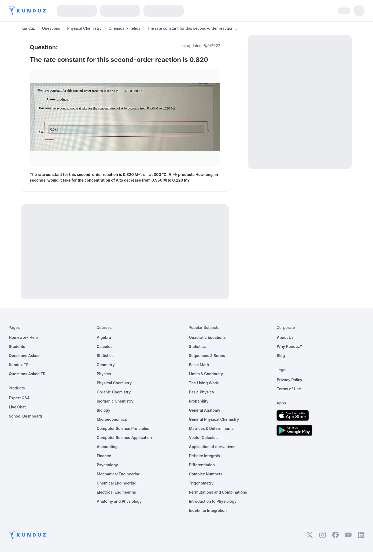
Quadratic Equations (207, 337)
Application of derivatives (212, 446)
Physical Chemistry (84, 28)
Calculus (105, 346)
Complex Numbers (206, 474)
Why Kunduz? (289, 346)
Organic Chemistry (114, 392)
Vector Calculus (203, 437)
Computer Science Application (124, 437)
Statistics (105, 355)
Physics (104, 373)
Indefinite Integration (208, 510)
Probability (199, 401)
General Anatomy (204, 410)
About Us (285, 337)
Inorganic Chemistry (115, 401)
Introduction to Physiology (213, 501)
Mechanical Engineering (119, 474)
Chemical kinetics (124, 28)
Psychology (107, 465)
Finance (104, 455)
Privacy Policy (289, 379)
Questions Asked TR (27, 373)
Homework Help (23, 337)
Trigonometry (201, 483)
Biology (103, 410)
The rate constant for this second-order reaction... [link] (192, 28)
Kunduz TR (19, 364)
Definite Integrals (204, 455)
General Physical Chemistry (214, 419)
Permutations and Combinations (218, 492)
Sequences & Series (207, 355)
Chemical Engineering (116, 483)
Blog (281, 355)
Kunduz (28, 28)
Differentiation (202, 465)
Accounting (107, 446)
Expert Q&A (19, 398)
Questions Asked (24, 355)
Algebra (104, 337)
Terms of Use (289, 388)
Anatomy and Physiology (119, 501)
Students (17, 346)
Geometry (106, 364)
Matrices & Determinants (211, 428)
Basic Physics (201, 392)
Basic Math (199, 364)
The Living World (204, 383)
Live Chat (17, 407)
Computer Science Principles (123, 428)
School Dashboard (25, 416)
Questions (51, 28)
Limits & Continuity (206, 373)
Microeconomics (112, 419)
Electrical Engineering (116, 492)
